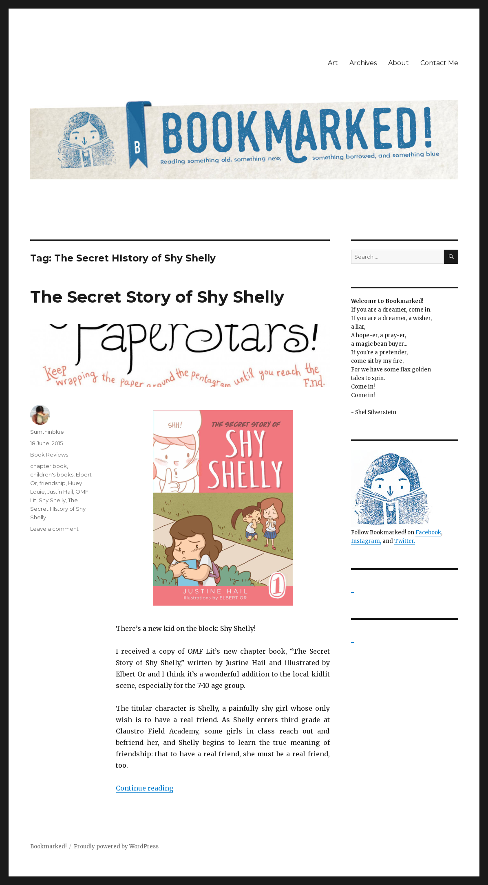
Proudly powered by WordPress (116, 846)
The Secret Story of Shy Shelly (157, 297)
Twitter (404, 541)
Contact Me (439, 63)
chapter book (48, 466)
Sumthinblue (47, 431)
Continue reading (144, 788)
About (398, 63)
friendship (53, 483)
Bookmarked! (48, 846)
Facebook (428, 532)
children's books (51, 474)
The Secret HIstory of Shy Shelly (58, 508)
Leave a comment (54, 528)
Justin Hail (60, 491)
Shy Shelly (52, 500)
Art (333, 63)
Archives (363, 63)
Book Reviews (49, 454)
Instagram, (366, 541)
